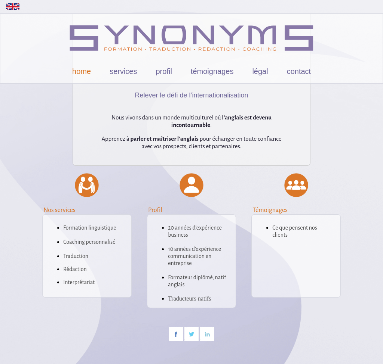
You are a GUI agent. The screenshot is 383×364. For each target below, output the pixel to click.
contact (299, 71)
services (123, 71)
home (81, 71)
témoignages (212, 71)
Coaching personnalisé (89, 242)
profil (164, 71)
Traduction (75, 256)
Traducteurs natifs (189, 298)
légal (260, 71)
